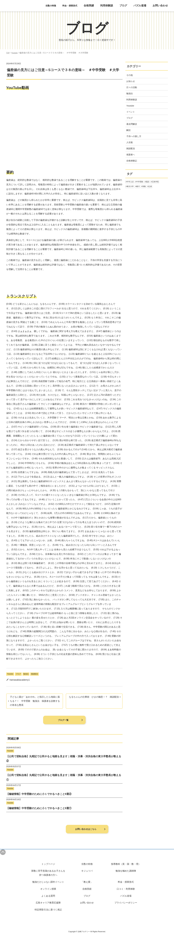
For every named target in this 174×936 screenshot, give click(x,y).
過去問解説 (131, 124)
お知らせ (130, 81)
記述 (150, 186)
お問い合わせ (161, 7)
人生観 (129, 142)
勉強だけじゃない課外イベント (48, 882)
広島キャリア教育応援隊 (48, 902)
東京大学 (130, 186)
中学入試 (130, 182)
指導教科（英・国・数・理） (126, 864)
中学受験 (139, 182)
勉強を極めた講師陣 (126, 871)
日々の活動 (131, 87)
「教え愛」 (87, 882)
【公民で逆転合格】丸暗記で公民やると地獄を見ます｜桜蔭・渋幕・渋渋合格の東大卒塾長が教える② (63, 758)
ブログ (128, 7)
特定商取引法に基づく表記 (48, 909)
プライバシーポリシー (125, 902)
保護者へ (130, 154)
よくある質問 (48, 896)
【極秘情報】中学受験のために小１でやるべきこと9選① (38, 808)
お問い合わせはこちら (85, 829)
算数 (144, 186)
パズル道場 (143, 7)
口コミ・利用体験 (126, 889)
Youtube (10, 674)
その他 (129, 75)
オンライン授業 (48, 889)
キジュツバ (87, 871)
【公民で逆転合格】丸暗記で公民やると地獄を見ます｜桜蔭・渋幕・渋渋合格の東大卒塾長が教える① (63, 777)
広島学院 (155, 182)
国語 (147, 182)
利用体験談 (113, 7)
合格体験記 (131, 160)
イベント (130, 112)
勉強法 (26, 674)
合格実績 (97, 7)
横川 (138, 186)
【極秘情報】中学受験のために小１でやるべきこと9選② (38, 794)
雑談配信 (34, 674)
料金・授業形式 (126, 882)
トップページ (48, 864)
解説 (128, 130)
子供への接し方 (133, 136)
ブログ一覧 (63, 720)
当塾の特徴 (87, 864)
